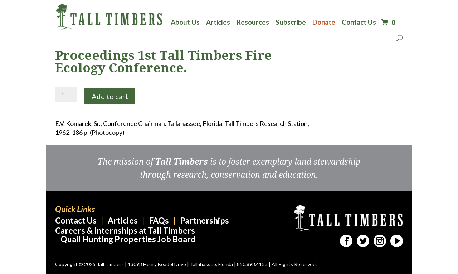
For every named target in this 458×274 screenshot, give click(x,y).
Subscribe (291, 23)
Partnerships (204, 220)
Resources (253, 23)
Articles (218, 23)
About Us (185, 23)
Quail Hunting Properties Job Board (127, 239)
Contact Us (359, 23)
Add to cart (110, 96)
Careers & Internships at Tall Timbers (125, 230)
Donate (323, 23)
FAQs (159, 220)
